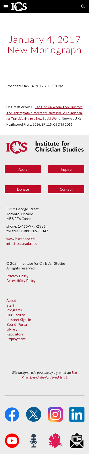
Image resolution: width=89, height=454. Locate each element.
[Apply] (23, 169)
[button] (5, 6)
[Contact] (66, 189)
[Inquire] (66, 169)
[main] (45, 44)
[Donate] (23, 189)
